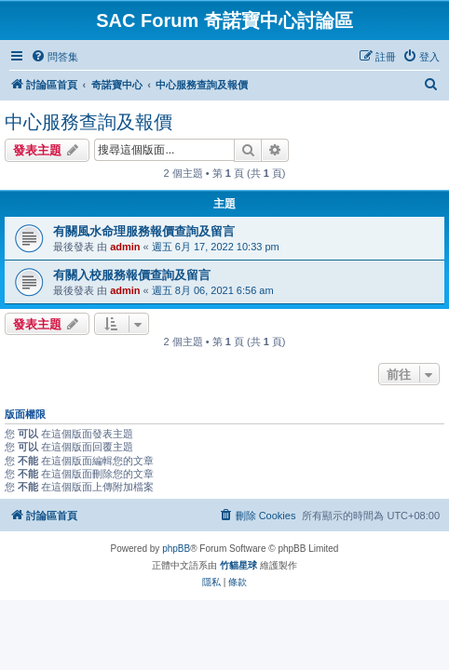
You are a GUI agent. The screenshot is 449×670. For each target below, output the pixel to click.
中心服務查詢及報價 (88, 122)
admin (125, 246)
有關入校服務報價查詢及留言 (132, 275)
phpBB (176, 548)
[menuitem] (54, 57)
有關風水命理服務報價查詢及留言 (144, 231)
